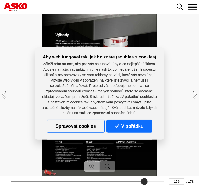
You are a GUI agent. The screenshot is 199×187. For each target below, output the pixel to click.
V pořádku (129, 126)
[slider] (144, 181)
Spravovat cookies (75, 126)
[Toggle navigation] (192, 7)
